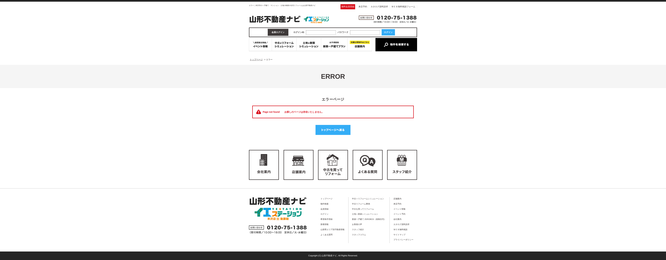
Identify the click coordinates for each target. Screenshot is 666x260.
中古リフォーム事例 (361, 204)
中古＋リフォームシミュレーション (368, 199)
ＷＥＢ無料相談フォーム (403, 6)
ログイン (325, 214)
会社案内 (397, 219)
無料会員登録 (347, 6)
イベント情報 (399, 209)
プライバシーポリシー (403, 240)
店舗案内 (397, 199)
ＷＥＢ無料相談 (400, 229)
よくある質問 (327, 235)
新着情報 (325, 224)
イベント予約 (399, 214)
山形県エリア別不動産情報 (332, 229)
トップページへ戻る (333, 130)
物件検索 (325, 204)
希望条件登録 (327, 219)
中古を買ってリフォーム (363, 209)
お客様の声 (357, 224)
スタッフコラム (359, 235)
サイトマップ (399, 235)
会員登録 (325, 209)
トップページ (327, 199)
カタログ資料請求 (379, 6)
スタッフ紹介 (358, 229)
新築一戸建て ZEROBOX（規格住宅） (369, 219)
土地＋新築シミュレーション (365, 214)
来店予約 (362, 6)
